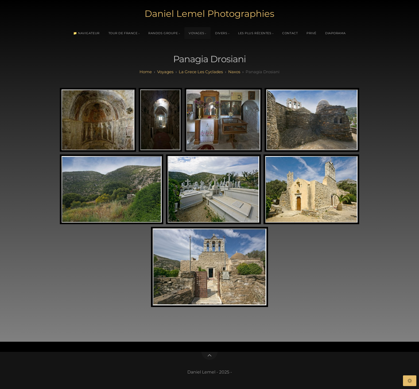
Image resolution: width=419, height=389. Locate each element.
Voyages (196, 33)
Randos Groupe (163, 33)
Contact (290, 33)
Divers (221, 33)
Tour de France (123, 33)
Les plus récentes (254, 33)
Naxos (234, 71)
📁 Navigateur (86, 33)
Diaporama (335, 33)
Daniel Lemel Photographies (209, 13)
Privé (311, 33)
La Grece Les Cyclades (201, 71)
